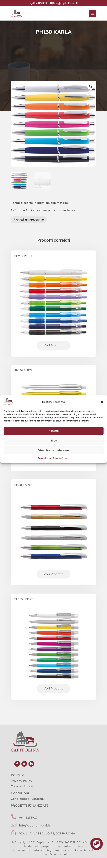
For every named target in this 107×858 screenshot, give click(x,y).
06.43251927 (28, 817)
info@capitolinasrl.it (34, 825)
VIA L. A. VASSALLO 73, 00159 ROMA (47, 833)
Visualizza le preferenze (53, 450)
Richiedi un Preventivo (29, 219)
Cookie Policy (44, 458)
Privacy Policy (60, 458)
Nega (53, 440)
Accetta (53, 430)
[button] (101, 402)
